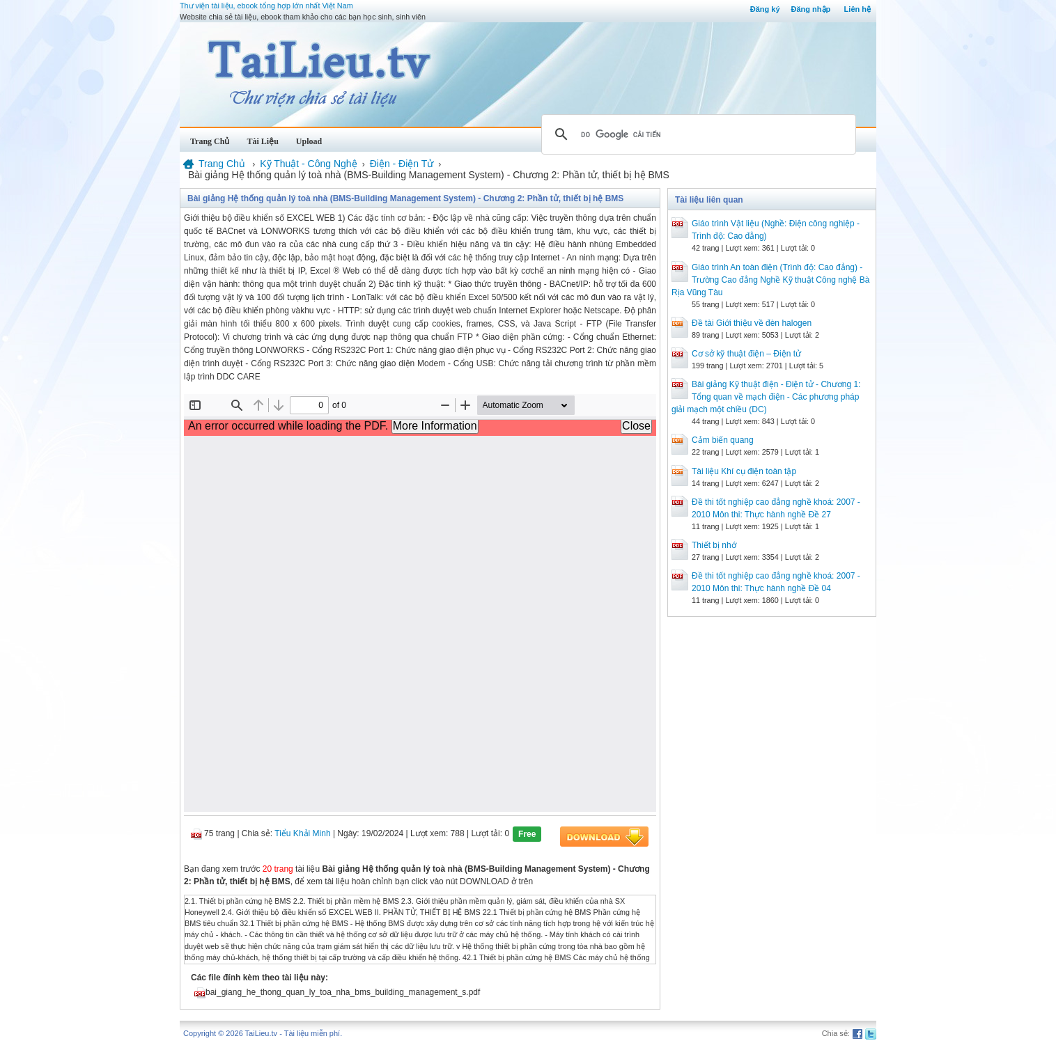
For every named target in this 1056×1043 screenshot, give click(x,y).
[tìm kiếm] (696, 134)
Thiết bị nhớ (714, 545)
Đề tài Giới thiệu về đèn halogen (752, 323)
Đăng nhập (811, 9)
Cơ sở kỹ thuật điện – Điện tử (746, 354)
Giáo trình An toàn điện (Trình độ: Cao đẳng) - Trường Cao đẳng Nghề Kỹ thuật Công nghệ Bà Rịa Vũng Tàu (770, 279)
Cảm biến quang (723, 440)
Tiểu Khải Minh (302, 833)
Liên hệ (857, 9)
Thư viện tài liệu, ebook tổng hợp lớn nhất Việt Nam (266, 5)
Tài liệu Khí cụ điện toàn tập (744, 471)
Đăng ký (765, 9)
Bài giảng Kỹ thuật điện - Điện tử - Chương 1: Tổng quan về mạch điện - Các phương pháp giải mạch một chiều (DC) (765, 396)
